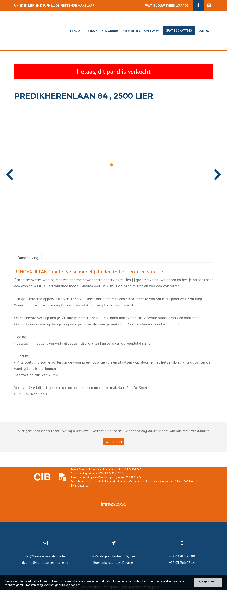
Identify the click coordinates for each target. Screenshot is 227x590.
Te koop (75, 31)
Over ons (151, 31)
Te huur (91, 31)
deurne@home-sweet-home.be (45, 562)
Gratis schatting (179, 30)
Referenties (131, 31)
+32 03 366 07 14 (182, 562)
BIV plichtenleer (80, 485)
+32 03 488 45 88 (182, 556)
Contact (204, 31)
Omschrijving (28, 257)
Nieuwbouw (110, 31)
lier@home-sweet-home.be (45, 556)
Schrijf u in (113, 442)
